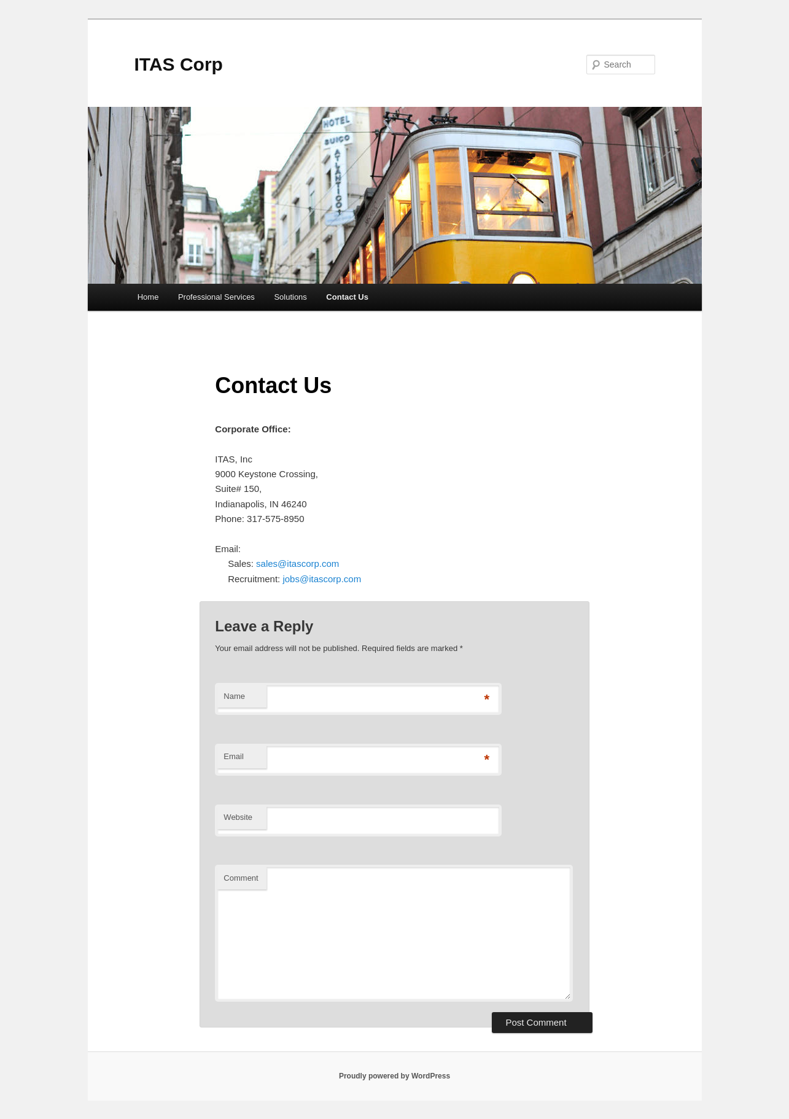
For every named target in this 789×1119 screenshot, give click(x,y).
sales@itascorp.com (297, 563)
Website (237, 817)
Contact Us (347, 297)
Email (233, 756)
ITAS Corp (178, 64)
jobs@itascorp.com (321, 579)
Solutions (290, 297)
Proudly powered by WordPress (394, 1076)
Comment (240, 878)
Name (234, 696)
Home (148, 297)
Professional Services (216, 297)
